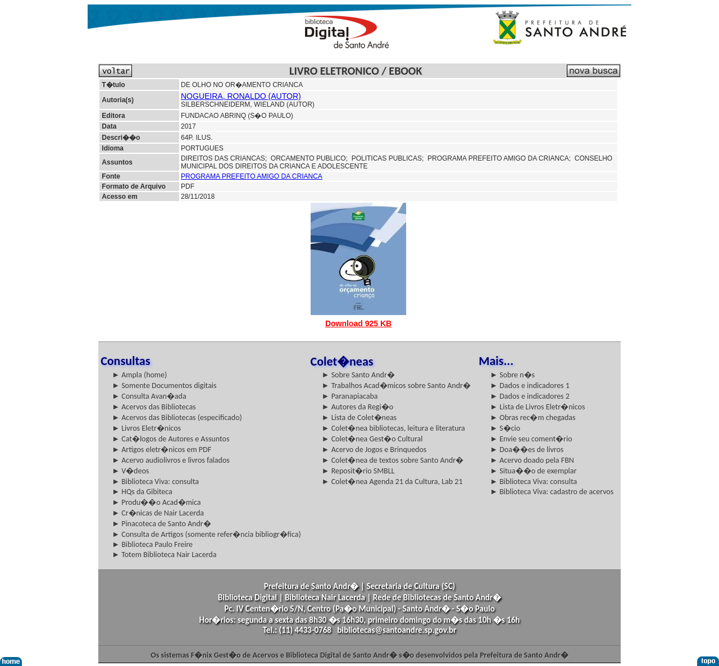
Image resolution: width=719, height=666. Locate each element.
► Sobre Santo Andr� (358, 375)
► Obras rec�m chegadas (532, 417)
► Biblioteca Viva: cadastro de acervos (551, 491)
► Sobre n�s (512, 375)
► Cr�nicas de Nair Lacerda (158, 513)
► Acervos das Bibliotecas (153, 407)
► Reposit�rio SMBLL (358, 471)
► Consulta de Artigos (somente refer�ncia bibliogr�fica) (206, 534)
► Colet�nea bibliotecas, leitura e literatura (393, 428)
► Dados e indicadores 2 (530, 396)
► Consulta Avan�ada (149, 396)
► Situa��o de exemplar (533, 471)
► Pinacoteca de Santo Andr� (161, 523)
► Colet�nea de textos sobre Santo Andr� (393, 460)
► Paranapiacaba (350, 396)
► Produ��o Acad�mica (156, 502)
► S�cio (505, 428)
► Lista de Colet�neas (359, 417)
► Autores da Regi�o (357, 407)
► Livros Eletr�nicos (146, 428)
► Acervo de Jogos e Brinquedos (374, 449)
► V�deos (130, 471)
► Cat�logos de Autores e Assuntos (170, 439)
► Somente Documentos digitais (164, 385)
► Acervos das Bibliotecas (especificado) (177, 417)
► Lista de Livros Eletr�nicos (537, 407)
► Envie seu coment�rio (531, 439)
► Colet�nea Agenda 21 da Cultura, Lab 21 (392, 481)
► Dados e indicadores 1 (530, 385)
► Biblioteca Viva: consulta (155, 481)
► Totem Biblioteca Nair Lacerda (164, 554)
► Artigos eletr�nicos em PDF (161, 449)
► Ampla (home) (139, 375)
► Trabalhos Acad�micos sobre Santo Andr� (396, 385)
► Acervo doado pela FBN (532, 460)
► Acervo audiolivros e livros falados (171, 460)
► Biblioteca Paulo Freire (152, 544)
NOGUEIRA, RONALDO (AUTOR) (241, 96)
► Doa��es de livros (526, 449)
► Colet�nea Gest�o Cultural (372, 439)
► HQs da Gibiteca (142, 491)
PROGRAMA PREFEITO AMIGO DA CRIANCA (251, 176)
